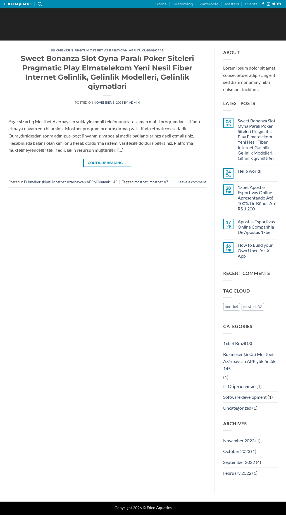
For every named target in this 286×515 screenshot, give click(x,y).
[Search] (40, 4)
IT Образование (239, 386)
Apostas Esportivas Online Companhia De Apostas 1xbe (256, 227)
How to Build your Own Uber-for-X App (255, 250)
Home (161, 4)
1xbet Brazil (234, 343)
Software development (245, 397)
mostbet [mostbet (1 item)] (231, 306)
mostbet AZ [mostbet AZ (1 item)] (252, 306)
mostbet (141, 182)
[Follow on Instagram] (268, 4)
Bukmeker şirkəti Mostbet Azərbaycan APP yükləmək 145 (107, 50)
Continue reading (107, 162)
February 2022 (237, 473)
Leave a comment (192, 182)
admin (134, 102)
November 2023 (238, 440)
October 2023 (236, 451)
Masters (232, 4)
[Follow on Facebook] (263, 4)
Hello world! (249, 171)
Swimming (183, 4)
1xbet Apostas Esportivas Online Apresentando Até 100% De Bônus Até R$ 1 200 (257, 197)
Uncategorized (237, 407)
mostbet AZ (158, 182)
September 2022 (239, 462)
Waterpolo (208, 4)
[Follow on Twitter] (273, 4)
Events (251, 4)
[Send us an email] (279, 4)
